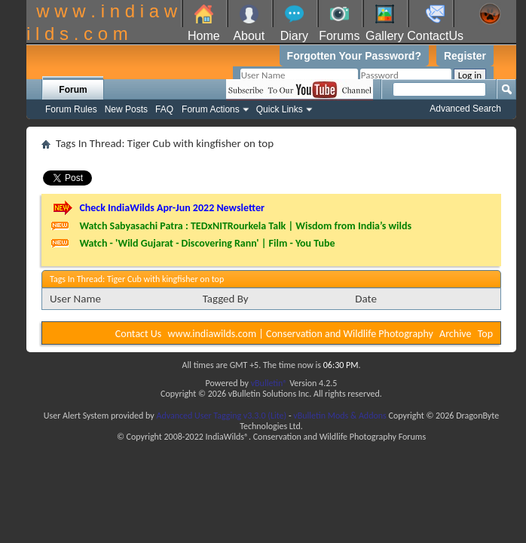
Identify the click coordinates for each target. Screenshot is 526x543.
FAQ (164, 109)
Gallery (384, 35)
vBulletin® (269, 383)
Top (485, 333)
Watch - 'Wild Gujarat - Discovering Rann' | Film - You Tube (207, 243)
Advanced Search (465, 108)
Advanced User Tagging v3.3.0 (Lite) (221, 415)
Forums (339, 35)
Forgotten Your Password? (354, 56)
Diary (294, 35)
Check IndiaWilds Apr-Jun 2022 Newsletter (172, 207)
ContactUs (435, 35)
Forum (73, 89)
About (249, 35)
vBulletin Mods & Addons (339, 415)
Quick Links (279, 109)
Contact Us (138, 333)
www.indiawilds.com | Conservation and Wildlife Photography (300, 333)
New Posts (126, 109)
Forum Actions (211, 109)
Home (204, 35)
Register (465, 56)
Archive (455, 333)
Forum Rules (71, 109)
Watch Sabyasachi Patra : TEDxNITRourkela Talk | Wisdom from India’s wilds (245, 225)
